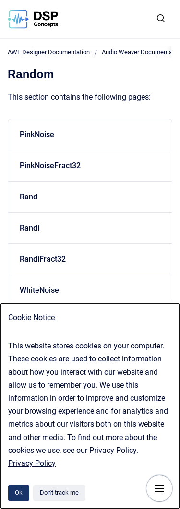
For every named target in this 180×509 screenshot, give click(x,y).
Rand (28, 196)
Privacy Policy (32, 463)
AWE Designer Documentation (49, 52)
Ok (19, 492)
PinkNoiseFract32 (50, 165)
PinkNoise (37, 134)
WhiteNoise (39, 290)
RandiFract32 (43, 259)
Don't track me (59, 492)
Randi (29, 227)
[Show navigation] (159, 488)
